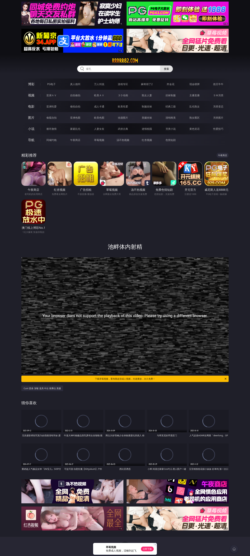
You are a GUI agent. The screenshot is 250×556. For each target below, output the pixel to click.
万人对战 (99, 84)
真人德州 (75, 84)
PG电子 (51, 84)
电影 (31, 106)
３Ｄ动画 (123, 95)
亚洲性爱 (51, 106)
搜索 (166, 69)
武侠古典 (123, 129)
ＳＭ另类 (218, 95)
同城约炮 (51, 140)
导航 (31, 140)
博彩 (31, 84)
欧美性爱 (123, 106)
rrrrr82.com (125, 60)
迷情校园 (147, 129)
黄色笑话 (194, 129)
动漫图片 (123, 117)
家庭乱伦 (75, 129)
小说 (31, 129)
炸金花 (170, 84)
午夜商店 (75, 140)
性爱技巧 (218, 129)
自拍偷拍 (75, 95)
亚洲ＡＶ (51, 95)
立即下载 (147, 548)
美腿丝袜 (147, 117)
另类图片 (218, 117)
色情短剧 (170, 140)
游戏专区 (123, 84)
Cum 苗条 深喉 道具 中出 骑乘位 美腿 (42, 388)
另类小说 (170, 129)
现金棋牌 (194, 84)
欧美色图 (99, 117)
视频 (31, 95)
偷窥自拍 (51, 117)
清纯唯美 (170, 117)
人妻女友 (99, 129)
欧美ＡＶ (99, 95)
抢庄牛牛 (218, 84)
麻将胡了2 (147, 84)
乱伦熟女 (194, 106)
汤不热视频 (123, 140)
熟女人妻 (147, 95)
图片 (31, 117)
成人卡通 (99, 106)
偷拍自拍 (75, 106)
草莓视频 (99, 140)
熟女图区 (194, 117)
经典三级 (170, 106)
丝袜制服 (170, 95)
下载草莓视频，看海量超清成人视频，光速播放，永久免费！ (161, 379)
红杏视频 (147, 140)
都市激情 (51, 129)
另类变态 (218, 106)
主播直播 (194, 95)
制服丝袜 (147, 106)
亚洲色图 (75, 117)
